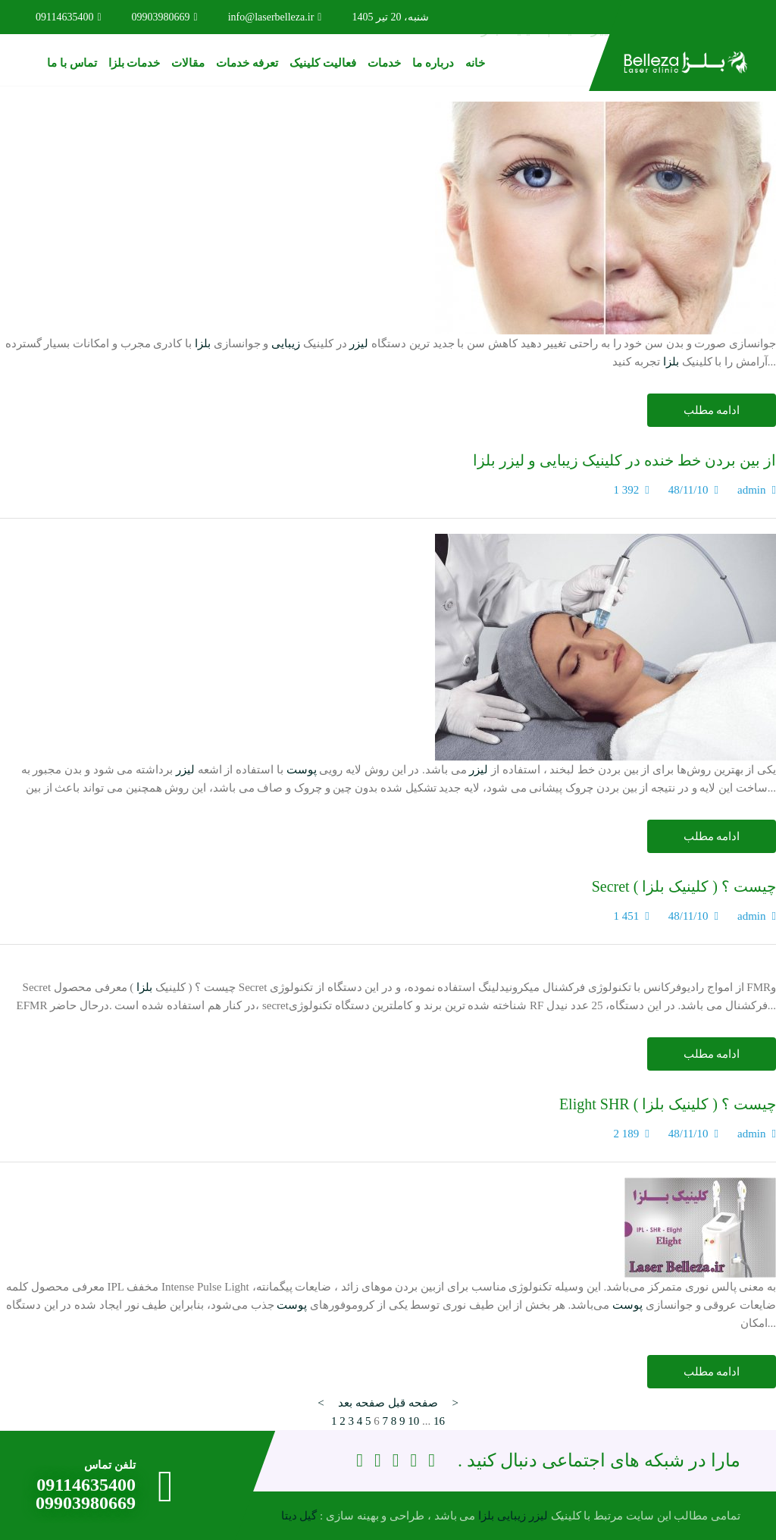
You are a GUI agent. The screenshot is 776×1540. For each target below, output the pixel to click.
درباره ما (433, 63)
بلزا (203, 343)
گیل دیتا (299, 1516)
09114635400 (69, 17)
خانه (475, 63)
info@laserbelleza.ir (275, 17)
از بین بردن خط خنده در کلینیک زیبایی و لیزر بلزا (624, 460)
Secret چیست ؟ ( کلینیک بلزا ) (684, 886)
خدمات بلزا (134, 63)
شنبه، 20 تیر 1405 (390, 17)
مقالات (188, 63)
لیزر (358, 343)
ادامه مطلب (712, 410)
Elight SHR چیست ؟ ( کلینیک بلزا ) (667, 1104)
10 (413, 1421)
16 (439, 1421)
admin (751, 490)
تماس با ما (72, 63)
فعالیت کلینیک (322, 63)
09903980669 (165, 17)
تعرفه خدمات (247, 63)
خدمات (384, 63)
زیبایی (285, 343)
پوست (301, 770)
